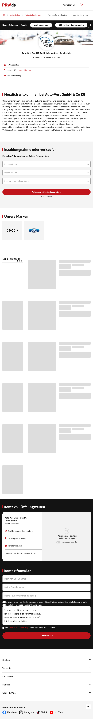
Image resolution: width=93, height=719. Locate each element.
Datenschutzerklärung (18, 627)
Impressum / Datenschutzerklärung (20, 553)
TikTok (44, 712)
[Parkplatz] (81, 4)
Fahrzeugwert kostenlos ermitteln (46, 192)
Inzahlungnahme (41, 25)
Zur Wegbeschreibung (16, 538)
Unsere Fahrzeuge (10, 25)
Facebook (12, 712)
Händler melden (13, 546)
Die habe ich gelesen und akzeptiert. (31, 627)
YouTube (58, 712)
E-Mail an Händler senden (71, 25)
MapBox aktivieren (68, 542)
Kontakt (23, 25)
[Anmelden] (69, 5)
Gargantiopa (67, 40)
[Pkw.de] (3, 15)
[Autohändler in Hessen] (34, 15)
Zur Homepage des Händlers (19, 531)
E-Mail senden (13, 65)
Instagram (29, 712)
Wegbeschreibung (14, 75)
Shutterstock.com (81, 40)
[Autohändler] (15, 15)
